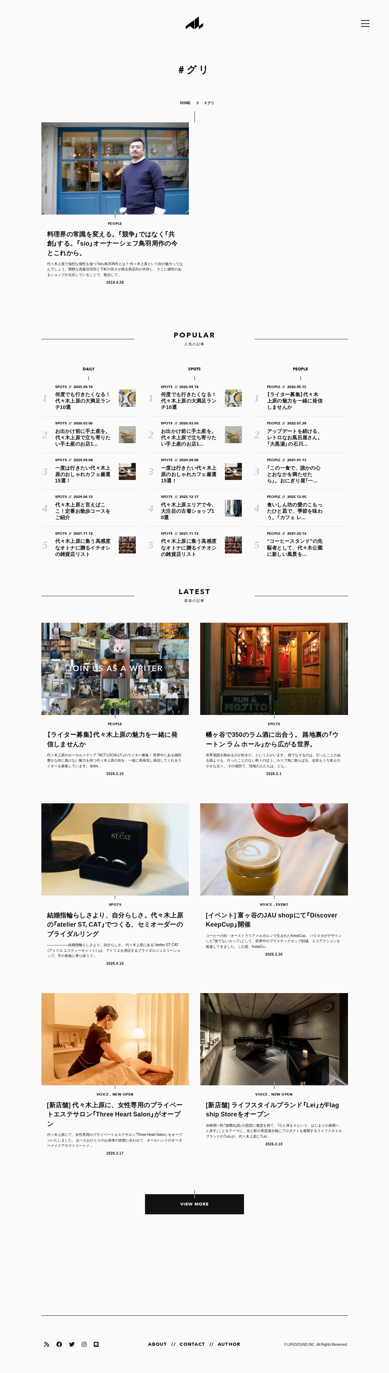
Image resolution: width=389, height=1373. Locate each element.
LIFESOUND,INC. (301, 1344)
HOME (185, 102)
